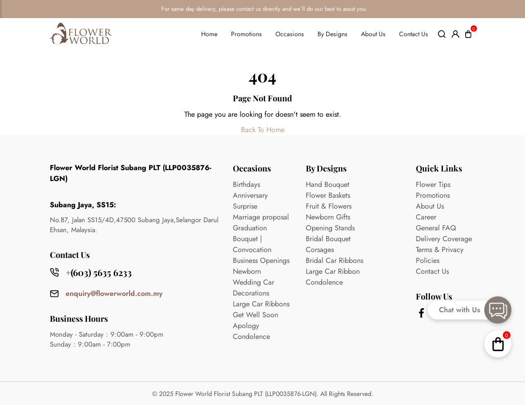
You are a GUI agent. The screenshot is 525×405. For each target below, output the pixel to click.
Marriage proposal (261, 217)
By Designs (332, 33)
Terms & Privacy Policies (439, 255)
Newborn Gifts (328, 217)
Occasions (289, 33)
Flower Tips (433, 184)
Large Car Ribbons (261, 304)
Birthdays (246, 184)
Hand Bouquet (327, 184)
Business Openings (261, 260)
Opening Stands (330, 228)
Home (209, 33)
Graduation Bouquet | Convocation (252, 239)
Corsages (320, 249)
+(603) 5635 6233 (99, 272)
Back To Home (262, 129)
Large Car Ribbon (333, 271)
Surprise (245, 206)
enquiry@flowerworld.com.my (114, 293)
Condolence (251, 336)
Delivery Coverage (444, 238)
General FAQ (436, 228)
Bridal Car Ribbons (334, 260)
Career (426, 217)
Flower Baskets (328, 195)
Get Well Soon (255, 315)
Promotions (246, 33)
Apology (246, 325)
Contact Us (413, 33)
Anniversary (250, 195)
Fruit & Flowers (329, 206)
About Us (373, 33)
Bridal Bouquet (328, 238)
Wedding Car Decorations (253, 287)
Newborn (247, 271)
